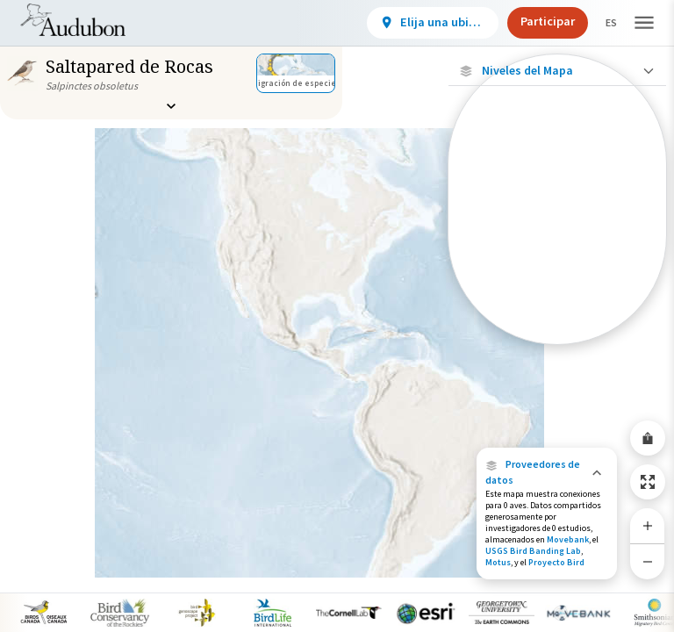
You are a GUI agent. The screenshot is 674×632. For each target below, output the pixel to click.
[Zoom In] (647, 525)
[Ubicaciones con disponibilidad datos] (557, 190)
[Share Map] (647, 438)
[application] (337, 316)
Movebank (568, 539)
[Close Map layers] (557, 70)
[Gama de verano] (557, 289)
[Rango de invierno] (557, 319)
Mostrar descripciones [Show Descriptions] (557, 349)
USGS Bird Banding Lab (533, 551)
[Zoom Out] (647, 561)
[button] (546, 472)
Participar (533, 21)
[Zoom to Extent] (647, 481)
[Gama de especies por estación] (557, 258)
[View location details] (418, 23)
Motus (498, 562)
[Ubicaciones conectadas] (557, 228)
